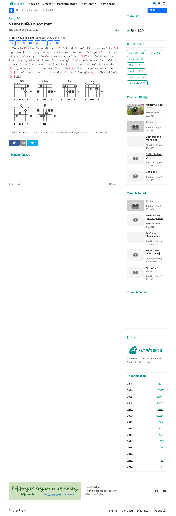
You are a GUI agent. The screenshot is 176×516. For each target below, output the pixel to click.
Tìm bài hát (158, 10)
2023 (145, 397)
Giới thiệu (127, 510)
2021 (145, 409)
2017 (145, 435)
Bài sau (113, 184)
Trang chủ (14, 18)
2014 (145, 454)
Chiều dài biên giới (154, 156)
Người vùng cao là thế (155, 106)
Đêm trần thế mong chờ (153, 138)
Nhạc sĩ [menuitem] (33, 3)
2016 (145, 441)
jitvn (26, 510)
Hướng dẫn (160, 510)
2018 (145, 428)
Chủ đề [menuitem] (47, 3)
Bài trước (16, 184)
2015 (145, 448)
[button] (164, 3)
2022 (145, 403)
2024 (145, 390)
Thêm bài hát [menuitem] (107, 3)
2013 (145, 460)
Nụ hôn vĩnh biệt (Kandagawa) (153, 270)
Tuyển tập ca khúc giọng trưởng (153, 235)
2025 (145, 384)
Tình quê (151, 122)
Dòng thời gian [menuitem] (66, 3)
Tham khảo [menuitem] (87, 3)
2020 (145, 416)
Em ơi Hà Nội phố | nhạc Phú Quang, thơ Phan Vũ (154, 217)
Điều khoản (143, 510)
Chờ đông (151, 172)
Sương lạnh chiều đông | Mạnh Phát (153, 252)
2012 (145, 467)
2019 (145, 422)
